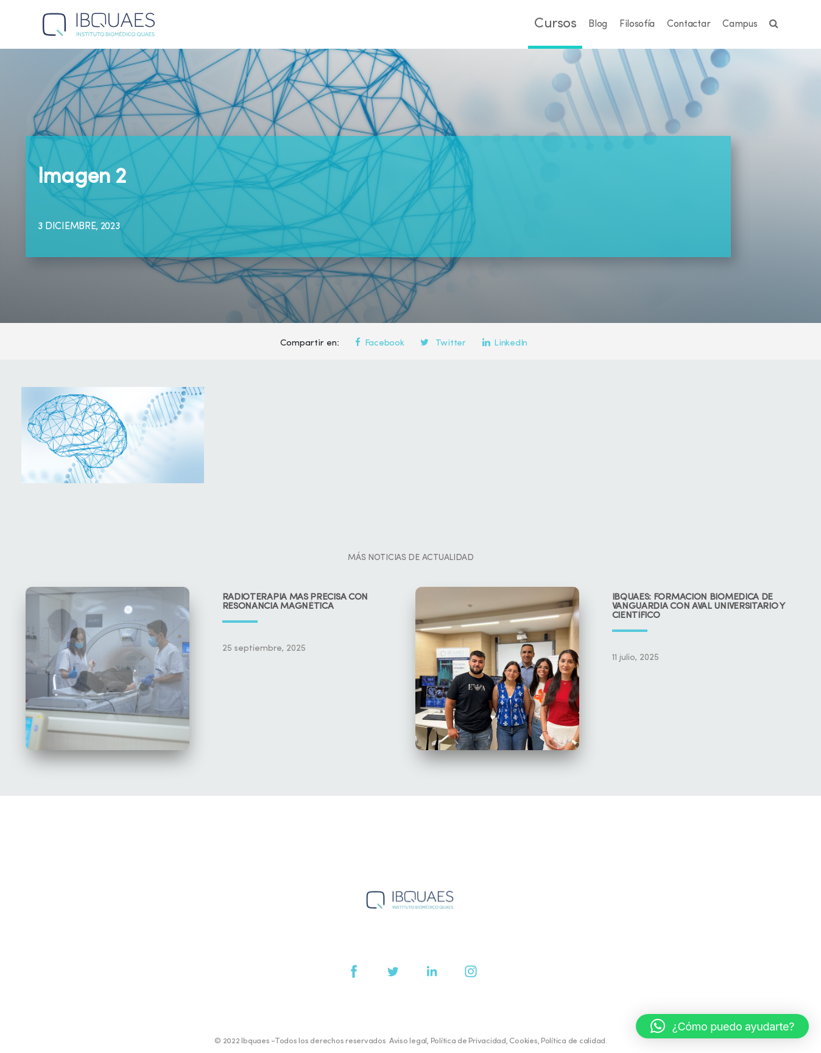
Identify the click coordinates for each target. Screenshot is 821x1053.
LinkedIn (504, 343)
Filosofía (637, 24)
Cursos (555, 24)
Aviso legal (408, 1041)
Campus (739, 24)
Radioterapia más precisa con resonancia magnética (295, 602)
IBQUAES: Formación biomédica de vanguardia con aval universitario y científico (698, 606)
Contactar (688, 24)
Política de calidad (573, 1041)
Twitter (442, 343)
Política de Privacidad (468, 1041)
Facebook (379, 343)
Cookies (523, 1041)
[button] (722, 1026)
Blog (597, 24)
